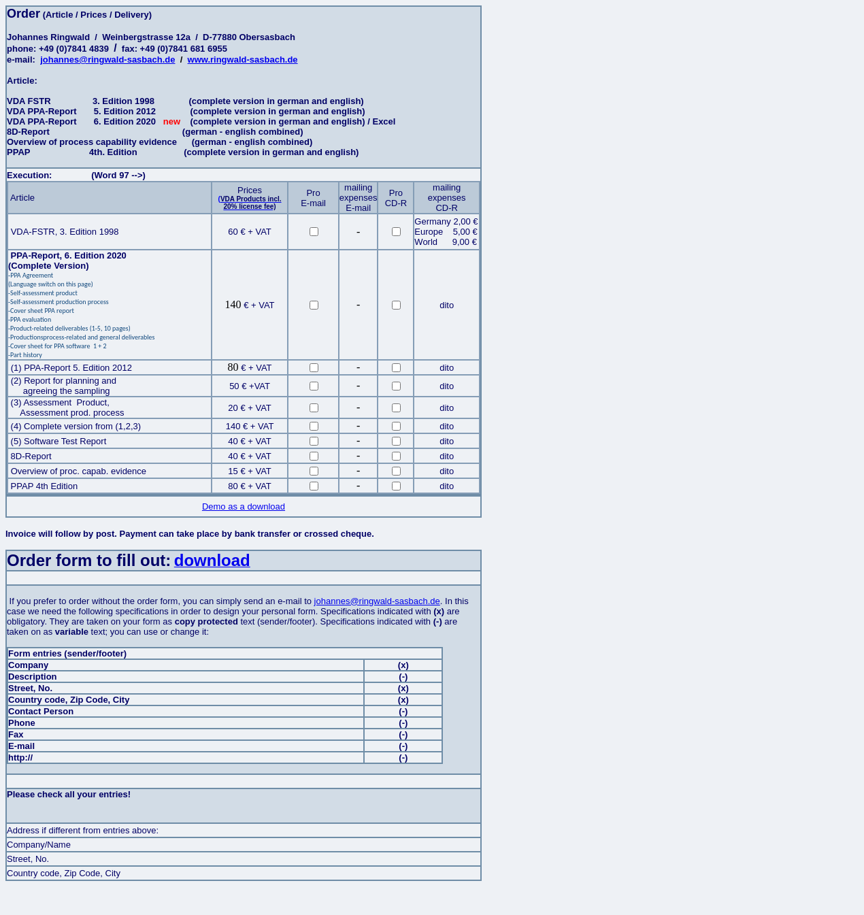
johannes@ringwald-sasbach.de (107, 59)
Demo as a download (243, 506)
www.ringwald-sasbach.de (243, 59)
